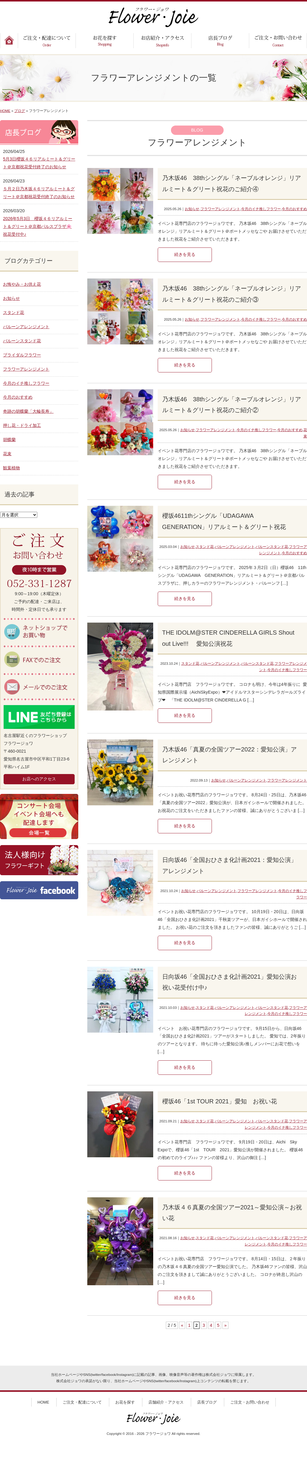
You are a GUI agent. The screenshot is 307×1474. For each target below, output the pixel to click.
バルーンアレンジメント (235, 547)
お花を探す (125, 1402)
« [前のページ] (182, 1325)
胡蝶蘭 (9, 439)
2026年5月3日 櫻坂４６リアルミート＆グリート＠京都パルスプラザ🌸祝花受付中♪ (37, 226)
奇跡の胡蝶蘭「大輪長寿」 (28, 411)
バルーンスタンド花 (272, 547)
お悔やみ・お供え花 (22, 284)
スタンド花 (205, 547)
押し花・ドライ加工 (22, 425)
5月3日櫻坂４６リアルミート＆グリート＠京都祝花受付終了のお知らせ (39, 163)
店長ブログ (207, 1402)
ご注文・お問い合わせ (249, 1402)
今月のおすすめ (294, 209)
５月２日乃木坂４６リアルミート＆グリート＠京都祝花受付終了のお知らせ (39, 192)
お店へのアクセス (39, 778)
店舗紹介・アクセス (166, 1402)
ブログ (19, 111)
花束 (7, 453)
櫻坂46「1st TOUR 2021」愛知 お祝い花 (219, 1101)
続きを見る (184, 254)
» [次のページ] (225, 1325)
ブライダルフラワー (22, 355)
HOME (5, 111)
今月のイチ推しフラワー (261, 209)
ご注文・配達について (82, 1402)
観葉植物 (11, 467)
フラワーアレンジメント (220, 209)
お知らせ (192, 209)
